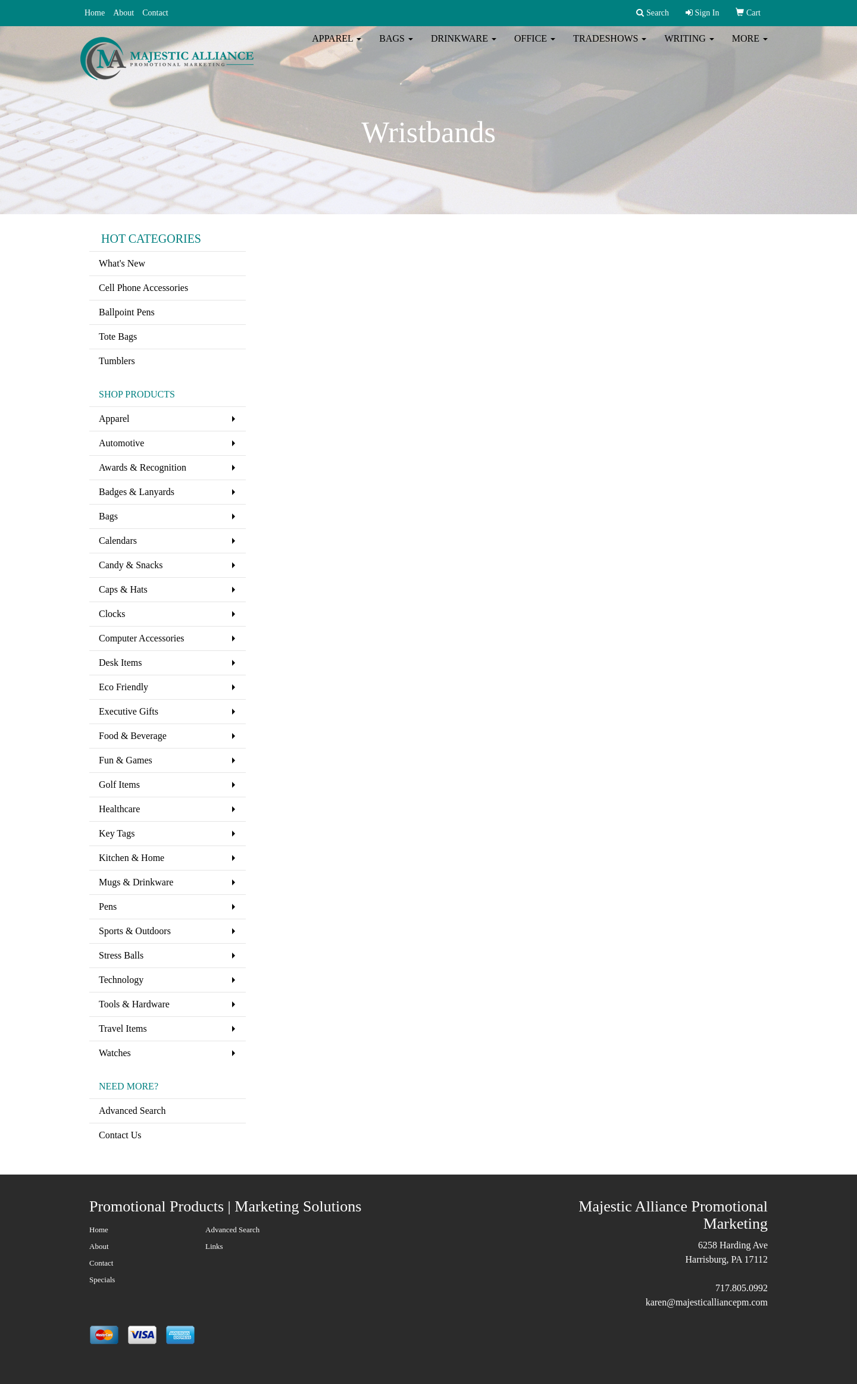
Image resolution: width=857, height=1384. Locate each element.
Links (214, 1246)
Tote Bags (118, 336)
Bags (396, 47)
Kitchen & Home (131, 858)
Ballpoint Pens (127, 312)
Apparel (336, 47)
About (123, 12)
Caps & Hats (123, 589)
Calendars (118, 541)
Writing (689, 47)
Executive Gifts (128, 711)
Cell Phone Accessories (143, 288)
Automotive (121, 443)
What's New (122, 263)
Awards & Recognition (142, 467)
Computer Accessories (141, 638)
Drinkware (463, 47)
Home (95, 12)
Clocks (112, 614)
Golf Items (119, 784)
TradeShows (609, 47)
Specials (102, 1279)
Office (534, 47)
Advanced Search (132, 1111)
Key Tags (117, 833)
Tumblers (117, 361)
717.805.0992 (741, 1288)
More (750, 47)
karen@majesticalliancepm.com (707, 1302)
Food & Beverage (133, 736)
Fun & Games (125, 760)
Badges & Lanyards (136, 492)
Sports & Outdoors (135, 931)
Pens (108, 906)
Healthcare (119, 809)
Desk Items (120, 662)
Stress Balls (121, 955)
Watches (115, 1053)
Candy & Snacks (131, 565)
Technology (121, 980)
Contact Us (120, 1135)
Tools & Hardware (134, 1004)
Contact (155, 12)
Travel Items (123, 1028)
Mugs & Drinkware (136, 882)
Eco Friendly (123, 687)
